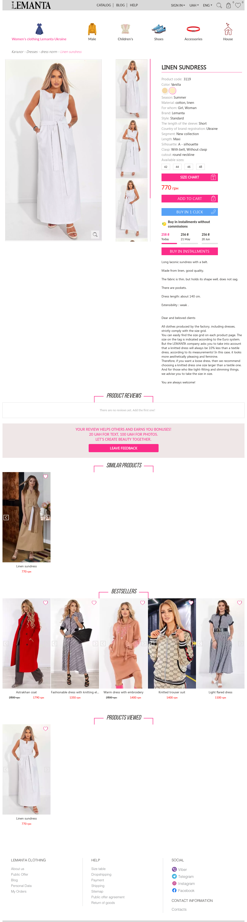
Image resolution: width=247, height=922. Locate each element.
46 (188, 167)
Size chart (198, 177)
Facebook (183, 890)
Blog (120, 5)
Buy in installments (189, 251)
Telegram (183, 876)
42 (165, 167)
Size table (98, 869)
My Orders (19, 891)
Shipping (97, 886)
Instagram (183, 883)
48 (200, 167)
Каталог (18, 51)
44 (177, 167)
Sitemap (97, 891)
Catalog (104, 5)
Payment (97, 880)
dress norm (49, 51)
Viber (179, 869)
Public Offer (19, 874)
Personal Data (21, 886)
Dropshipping (101, 874)
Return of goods (103, 903)
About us (17, 869)
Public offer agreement (108, 897)
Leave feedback (123, 448)
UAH (191, 5)
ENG (205, 5)
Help (134, 5)
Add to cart (197, 198)
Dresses (31, 51)
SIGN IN (174, 5)
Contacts (179, 909)
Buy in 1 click (196, 211)
